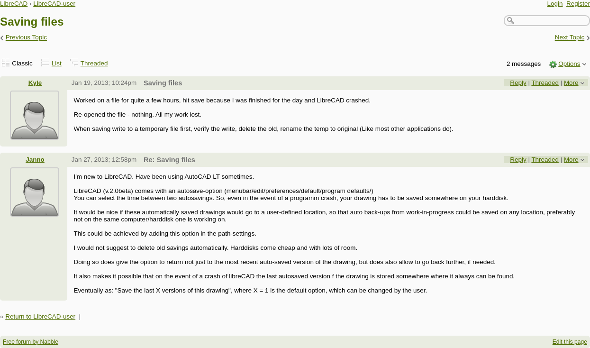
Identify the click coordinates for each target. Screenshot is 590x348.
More (571, 82)
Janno (35, 159)
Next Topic (570, 37)
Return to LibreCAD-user (40, 316)
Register (578, 3)
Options (569, 63)
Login (555, 3)
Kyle (35, 82)
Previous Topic (26, 37)
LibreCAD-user (54, 3)
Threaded (94, 63)
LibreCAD (13, 3)
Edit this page (570, 342)
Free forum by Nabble (30, 342)
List (57, 63)
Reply (518, 82)
